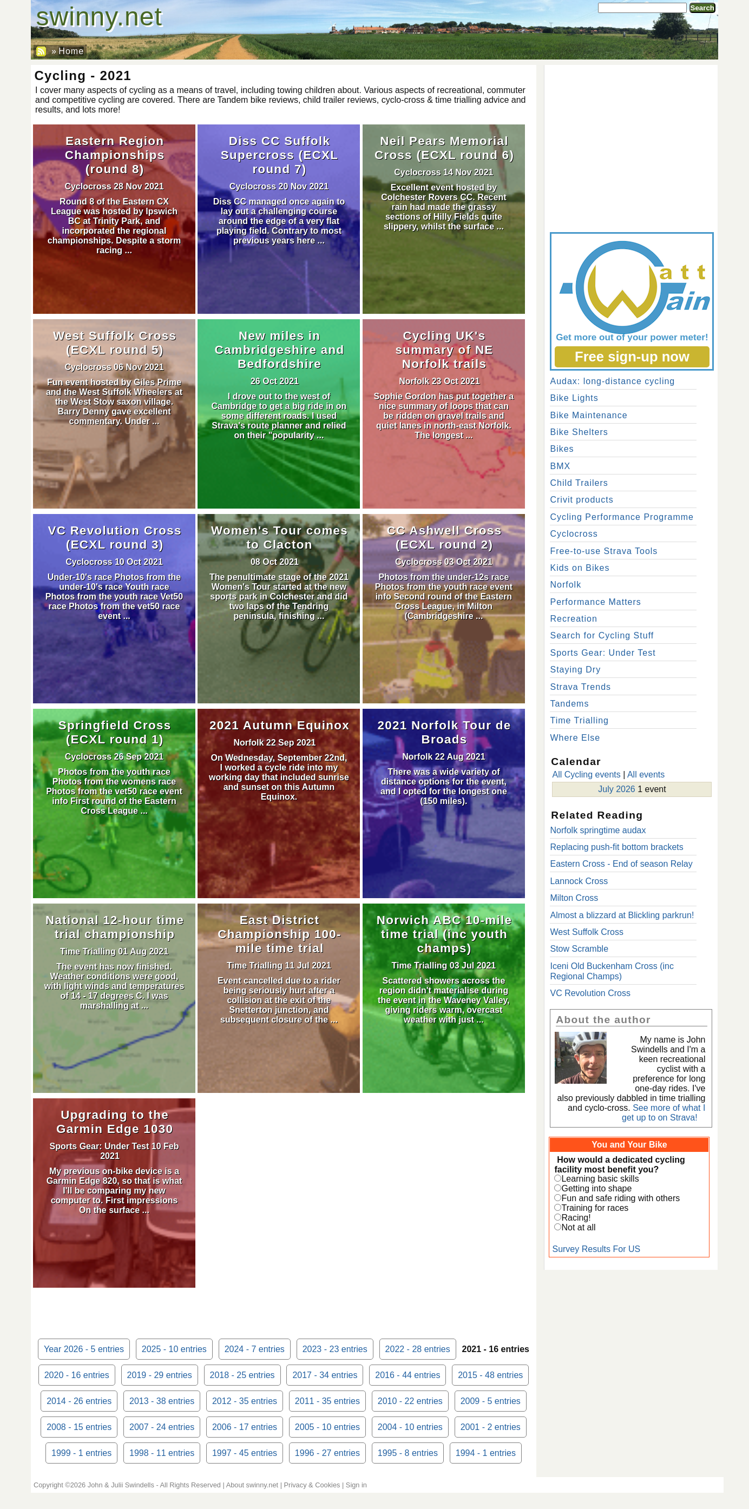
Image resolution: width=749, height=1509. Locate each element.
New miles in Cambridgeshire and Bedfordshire (280, 350)
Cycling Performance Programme (622, 517)
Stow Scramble (579, 948)
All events (646, 774)
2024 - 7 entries (255, 1349)
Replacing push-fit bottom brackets (616, 847)
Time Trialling (88, 951)
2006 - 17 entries (244, 1427)
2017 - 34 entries (324, 1375)
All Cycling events (586, 774)
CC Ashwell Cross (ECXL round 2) (444, 537)
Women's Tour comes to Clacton (279, 537)
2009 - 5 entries (491, 1401)
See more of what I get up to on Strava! (663, 1112)
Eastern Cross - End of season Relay (621, 863)
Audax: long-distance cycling (612, 381)
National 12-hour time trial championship (114, 927)
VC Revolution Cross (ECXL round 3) (114, 537)
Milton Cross (574, 897)
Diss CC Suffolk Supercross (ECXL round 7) (279, 155)
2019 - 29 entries (159, 1375)
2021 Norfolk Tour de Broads (444, 732)
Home (71, 51)
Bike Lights (574, 398)
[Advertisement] (631, 146)
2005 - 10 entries (327, 1427)
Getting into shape (596, 1188)
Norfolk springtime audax (598, 830)
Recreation (573, 618)
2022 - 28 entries (417, 1349)
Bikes (562, 448)
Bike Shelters (579, 432)
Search (702, 8)
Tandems (569, 703)
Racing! (575, 1217)
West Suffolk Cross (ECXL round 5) (114, 343)
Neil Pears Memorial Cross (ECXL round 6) (444, 148)
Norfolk (414, 381)
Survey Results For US (596, 1249)
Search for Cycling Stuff (602, 635)
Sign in (356, 1485)
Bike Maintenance (588, 415)
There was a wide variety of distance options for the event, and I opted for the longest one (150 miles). (443, 786)
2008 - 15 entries (79, 1427)
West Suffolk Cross (586, 932)
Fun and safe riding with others (620, 1198)
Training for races (594, 1208)
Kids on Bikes (579, 567)
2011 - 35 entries (327, 1401)
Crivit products (581, 499)
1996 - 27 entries (327, 1453)
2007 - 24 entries (161, 1427)
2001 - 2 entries (491, 1427)
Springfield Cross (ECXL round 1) (115, 732)
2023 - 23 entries (335, 1349)
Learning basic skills (600, 1178)
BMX (560, 466)
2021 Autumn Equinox (279, 725)
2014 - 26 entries (79, 1401)
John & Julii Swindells (121, 1485)
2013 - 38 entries (161, 1401)
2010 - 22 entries (410, 1401)
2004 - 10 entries (410, 1427)
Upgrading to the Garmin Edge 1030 (114, 1122)
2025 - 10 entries (174, 1349)
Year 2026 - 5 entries (84, 1349)
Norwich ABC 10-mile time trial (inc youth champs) (444, 934)
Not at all (578, 1227)
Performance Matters (595, 602)
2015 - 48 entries (490, 1375)
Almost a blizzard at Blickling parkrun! (622, 915)
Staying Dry (575, 669)
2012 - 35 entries (244, 1401)
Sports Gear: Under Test (99, 1146)
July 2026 (616, 789)
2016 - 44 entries (407, 1375)
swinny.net (99, 16)
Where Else (575, 737)
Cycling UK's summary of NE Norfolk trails (444, 350)
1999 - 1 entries (81, 1453)
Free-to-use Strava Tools (604, 551)
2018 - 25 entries (242, 1375)
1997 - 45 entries (244, 1453)
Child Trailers (579, 482)
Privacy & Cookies (312, 1485)
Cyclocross (87, 186)
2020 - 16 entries (76, 1375)
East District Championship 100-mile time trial (279, 934)
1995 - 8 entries (408, 1453)
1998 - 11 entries (161, 1453)
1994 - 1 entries (486, 1453)
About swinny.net (252, 1485)
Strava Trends (580, 686)
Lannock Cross (579, 881)
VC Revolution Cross (590, 993)
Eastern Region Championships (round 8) (115, 155)
